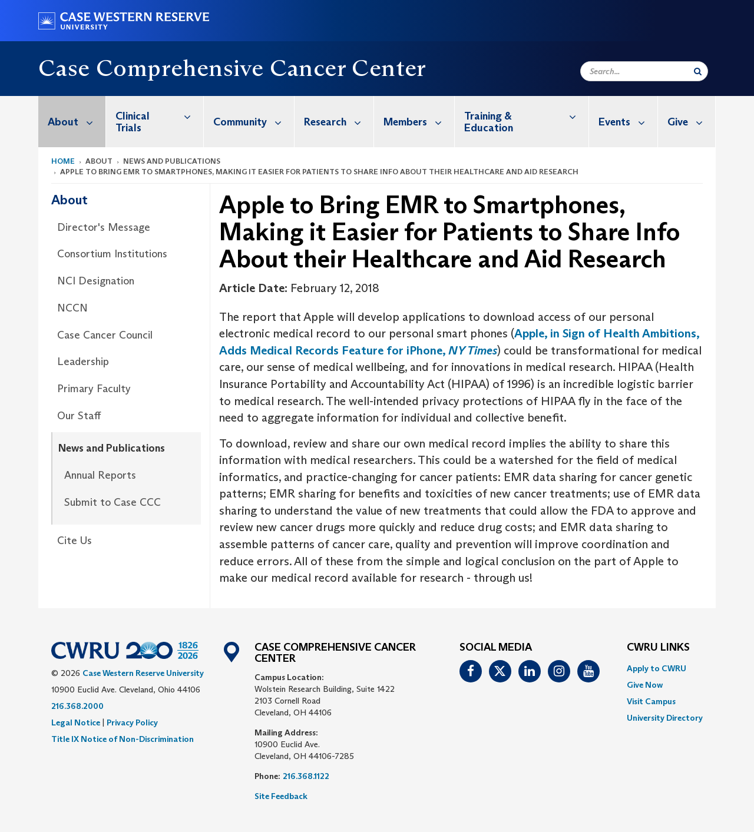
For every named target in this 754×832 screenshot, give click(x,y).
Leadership (83, 361)
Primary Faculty (94, 388)
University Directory (665, 717)
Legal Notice (75, 722)
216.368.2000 (77, 706)
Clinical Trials (159, 115)
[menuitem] (72, 121)
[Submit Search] (698, 71)
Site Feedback (280, 796)
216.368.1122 (306, 776)
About (76, 121)
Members (418, 121)
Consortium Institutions (112, 253)
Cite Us (74, 540)
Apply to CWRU (656, 668)
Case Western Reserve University (143, 673)
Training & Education (526, 115)
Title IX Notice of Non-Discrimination (122, 739)
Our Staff (79, 415)
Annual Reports (100, 475)
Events (627, 121)
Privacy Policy (132, 722)
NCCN (72, 307)
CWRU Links (658, 648)
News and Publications (111, 448)
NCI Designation (95, 280)
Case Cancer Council (105, 335)
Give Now (645, 684)
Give (691, 121)
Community (253, 121)
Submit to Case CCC (112, 502)
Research (338, 121)
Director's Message (103, 227)
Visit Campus (651, 701)
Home (63, 161)
